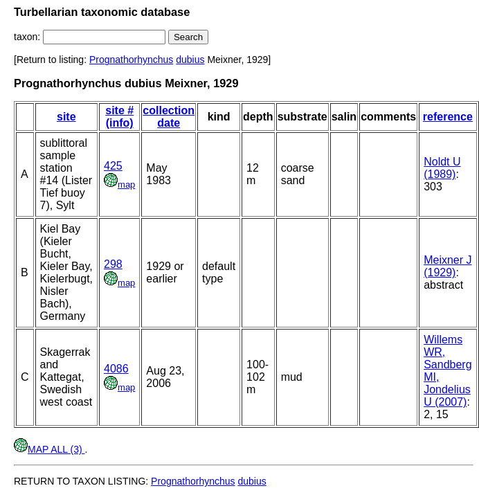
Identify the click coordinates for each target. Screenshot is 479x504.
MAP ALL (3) (49, 449)
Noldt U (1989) (442, 168)
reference (448, 117)
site (66, 117)
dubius (190, 59)
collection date (169, 117)
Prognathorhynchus (131, 59)
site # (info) (119, 117)
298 (113, 264)
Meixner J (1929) (447, 266)
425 (113, 166)
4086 (116, 369)
